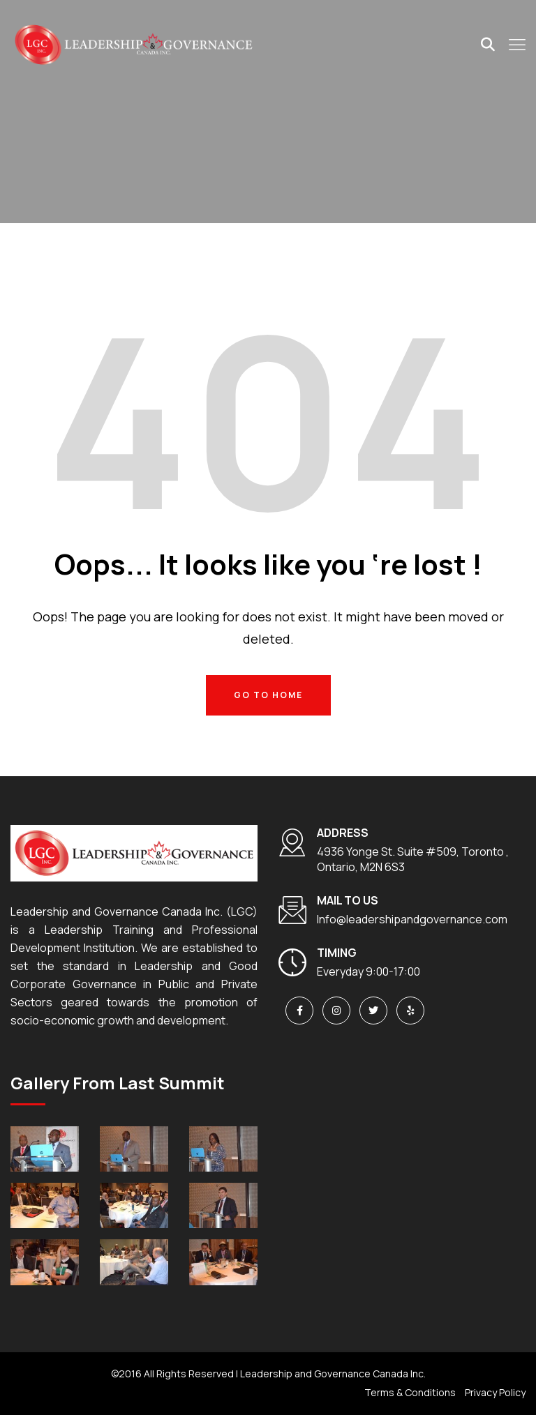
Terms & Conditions (410, 1392)
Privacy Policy (495, 1392)
